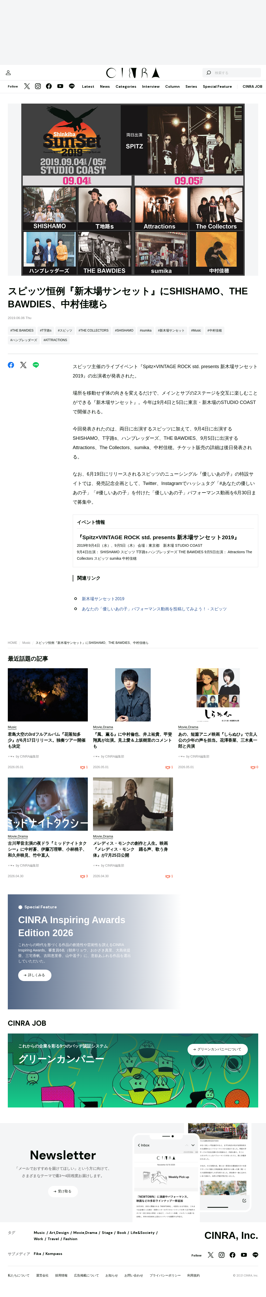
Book (121, 1238)
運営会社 (42, 1280)
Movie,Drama (85, 1238)
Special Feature (217, 91)
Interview (150, 91)
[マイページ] (19, 75)
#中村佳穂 (215, 335)
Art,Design (59, 1238)
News (105, 91)
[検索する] (198, 75)
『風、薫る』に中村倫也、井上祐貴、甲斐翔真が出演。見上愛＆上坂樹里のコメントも (132, 745)
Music (26, 648)
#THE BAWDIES (22, 335)
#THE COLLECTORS (94, 335)
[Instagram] (38, 92)
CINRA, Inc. (231, 1240)
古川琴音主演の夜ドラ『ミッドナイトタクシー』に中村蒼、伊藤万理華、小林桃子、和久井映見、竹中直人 (47, 854)
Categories (126, 91)
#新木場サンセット (171, 335)
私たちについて (19, 1280)
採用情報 (61, 1280)
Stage (107, 1238)
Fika (37, 1259)
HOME (12, 648)
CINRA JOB (252, 91)
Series (191, 91)
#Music (196, 335)
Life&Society (143, 1238)
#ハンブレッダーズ (23, 345)
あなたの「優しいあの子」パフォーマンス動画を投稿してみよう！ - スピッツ (154, 614)
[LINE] (72, 92)
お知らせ (111, 1280)
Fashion (70, 1244)
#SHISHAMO (124, 335)
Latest (88, 91)
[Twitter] (27, 92)
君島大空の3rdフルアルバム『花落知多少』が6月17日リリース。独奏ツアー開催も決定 (46, 745)
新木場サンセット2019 (103, 604)
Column (172, 91)
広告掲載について (86, 1280)
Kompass (53, 1259)
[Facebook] (49, 92)
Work (38, 1244)
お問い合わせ (133, 1280)
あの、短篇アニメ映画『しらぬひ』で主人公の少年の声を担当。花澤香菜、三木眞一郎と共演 (217, 745)
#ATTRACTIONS (55, 345)
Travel (53, 1244)
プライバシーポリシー (165, 1280)
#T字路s (45, 335)
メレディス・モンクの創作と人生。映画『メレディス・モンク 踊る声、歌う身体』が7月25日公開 (130, 854)
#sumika (145, 335)
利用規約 (193, 1280)
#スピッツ (65, 335)
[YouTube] (60, 92)
